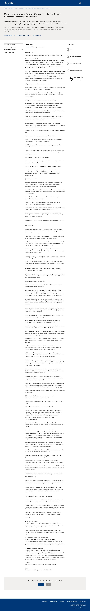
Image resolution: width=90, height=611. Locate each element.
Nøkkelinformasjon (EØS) (10, 47)
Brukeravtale (83, 601)
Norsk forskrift (29, 47)
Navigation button (84, 3)
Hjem (5, 8)
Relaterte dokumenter (9, 52)
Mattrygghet (9, 35)
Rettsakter (10, 8)
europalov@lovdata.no (81, 607)
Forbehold (62, 601)
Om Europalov (53, 601)
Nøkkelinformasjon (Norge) (10, 49)
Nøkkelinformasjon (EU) (9, 44)
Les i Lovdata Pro (37, 35)
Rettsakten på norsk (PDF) (22, 35)
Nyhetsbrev (44, 601)
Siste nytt (29, 44)
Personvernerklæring (72, 601)
